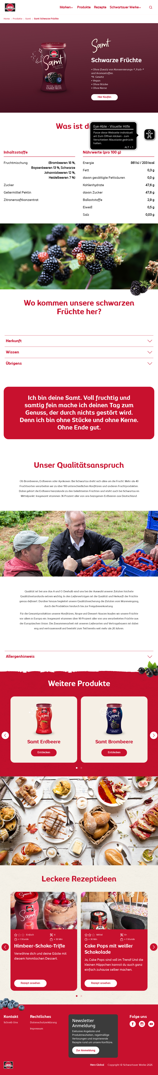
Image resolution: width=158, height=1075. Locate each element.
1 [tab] (76, 768)
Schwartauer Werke (124, 7)
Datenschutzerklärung (43, 1022)
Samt (28, 19)
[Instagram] (142, 1024)
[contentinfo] (79, 1039)
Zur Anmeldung (85, 1050)
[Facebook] (133, 1024)
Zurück (5, 733)
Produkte (84, 7)
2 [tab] (81, 768)
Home (7, 19)
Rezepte (100, 7)
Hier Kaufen (104, 97)
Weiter (153, 733)
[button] (150, 7)
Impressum (36, 1029)
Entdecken (43, 752)
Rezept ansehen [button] (30, 983)
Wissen (12, 352)
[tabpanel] (43, 729)
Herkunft (14, 341)
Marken (65, 7)
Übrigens (14, 363)
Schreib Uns (11, 1022)
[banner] (79, 7)
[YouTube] (151, 1024)
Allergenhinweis (20, 656)
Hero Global (97, 1065)
